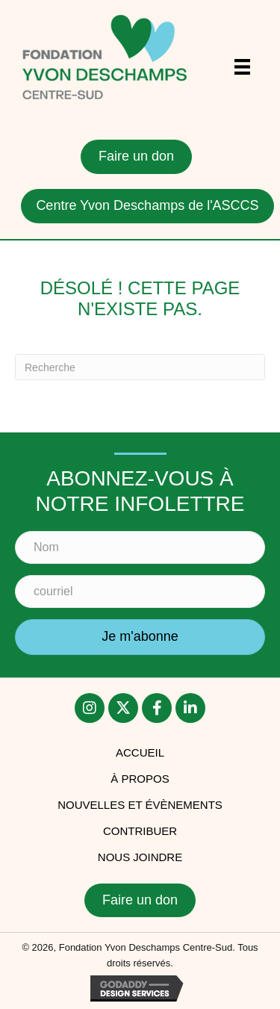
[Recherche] (140, 367)
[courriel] (140, 591)
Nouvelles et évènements (140, 804)
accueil (140, 752)
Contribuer (140, 831)
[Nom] (140, 547)
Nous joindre (140, 857)
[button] (140, 637)
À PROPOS (140, 778)
